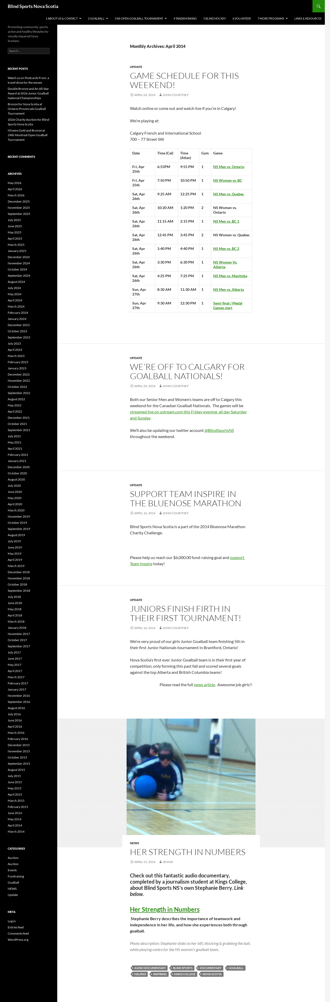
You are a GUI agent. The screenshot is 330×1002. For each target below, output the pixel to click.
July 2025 (14, 220)
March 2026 (16, 195)
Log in (12, 921)
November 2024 (19, 263)
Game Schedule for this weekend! (184, 80)
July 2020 (14, 485)
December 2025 (19, 201)
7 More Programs (271, 18)
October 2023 (17, 331)
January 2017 (17, 689)
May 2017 (14, 665)
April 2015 (15, 794)
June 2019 (15, 547)
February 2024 (18, 313)
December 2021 (19, 418)
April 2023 (15, 350)
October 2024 (17, 269)
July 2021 (14, 436)
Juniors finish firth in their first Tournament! (185, 613)
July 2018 (14, 597)
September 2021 (19, 430)
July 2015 (14, 776)
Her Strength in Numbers (165, 909)
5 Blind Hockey (214, 18)
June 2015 (15, 782)
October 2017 (17, 640)
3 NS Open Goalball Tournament (139, 18)
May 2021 (14, 442)
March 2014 (16, 831)
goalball (236, 968)
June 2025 (15, 226)
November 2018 (19, 578)
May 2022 (14, 405)
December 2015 (19, 745)
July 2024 (14, 288)
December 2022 (19, 374)
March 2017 (16, 677)
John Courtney (176, 95)
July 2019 (14, 541)
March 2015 (16, 801)
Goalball (13, 882)
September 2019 (19, 529)
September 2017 (19, 646)
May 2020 (14, 498)
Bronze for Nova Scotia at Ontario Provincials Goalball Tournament (27, 108)
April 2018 (15, 615)
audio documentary (150, 968)
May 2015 (14, 788)
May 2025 (14, 232)
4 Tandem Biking (185, 18)
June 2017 (15, 658)
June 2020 (15, 492)
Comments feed (18, 933)
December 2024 (19, 257)
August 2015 (16, 770)
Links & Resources (307, 18)
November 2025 (19, 208)
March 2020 (16, 510)
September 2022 (19, 393)
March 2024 (16, 306)
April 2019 (15, 560)
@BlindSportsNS (219, 430)
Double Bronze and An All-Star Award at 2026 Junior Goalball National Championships (28, 93)
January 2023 (17, 368)
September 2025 (19, 214)
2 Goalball (96, 18)
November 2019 (19, 516)
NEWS (134, 843)
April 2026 (15, 189)
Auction (13, 858)
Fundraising (16, 876)
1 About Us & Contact (62, 18)
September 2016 (19, 702)
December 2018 (19, 572)
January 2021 (17, 461)
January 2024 (17, 319)
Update (136, 67)
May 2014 (14, 819)
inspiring (160, 974)
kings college (184, 974)
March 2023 (16, 356)
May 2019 (14, 553)
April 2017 (15, 671)
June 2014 (15, 813)
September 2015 (19, 763)
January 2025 (17, 251)
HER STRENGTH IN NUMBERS (187, 852)
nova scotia (212, 974)
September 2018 (19, 591)
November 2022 (19, 380)
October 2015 (17, 757)
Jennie (168, 862)
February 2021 (18, 455)
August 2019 (16, 535)
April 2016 (15, 726)
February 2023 (18, 362)
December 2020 (19, 467)
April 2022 (15, 411)
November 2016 (19, 696)
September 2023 (19, 337)
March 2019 (16, 566)
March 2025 (16, 245)
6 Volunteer (242, 18)
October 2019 (17, 523)
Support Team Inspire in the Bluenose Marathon (185, 498)
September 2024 (19, 275)
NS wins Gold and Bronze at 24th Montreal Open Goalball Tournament (27, 135)
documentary (210, 968)
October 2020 (17, 473)
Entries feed (16, 927)
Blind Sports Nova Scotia (33, 6)
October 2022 (17, 387)
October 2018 (17, 584)
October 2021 (17, 424)
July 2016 (14, 714)
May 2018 (14, 609)
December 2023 (19, 325)
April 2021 (15, 448)
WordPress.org (18, 940)
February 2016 (18, 739)
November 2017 (19, 634)
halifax (140, 974)
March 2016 (16, 733)
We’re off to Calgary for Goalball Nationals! (187, 371)
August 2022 (16, 399)
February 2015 (18, 807)
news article (204, 684)
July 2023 (14, 343)
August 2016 (16, 708)
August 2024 (16, 282)
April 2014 (15, 825)
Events (12, 870)
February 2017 (18, 683)
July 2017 (14, 652)
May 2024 (14, 294)
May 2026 (14, 183)
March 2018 (16, 621)
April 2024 (15, 300)
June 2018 (15, 603)
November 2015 (19, 751)
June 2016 (15, 720)
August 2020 (16, 479)
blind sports (183, 968)
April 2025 (15, 238)
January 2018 (17, 628)
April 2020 (15, 504)
